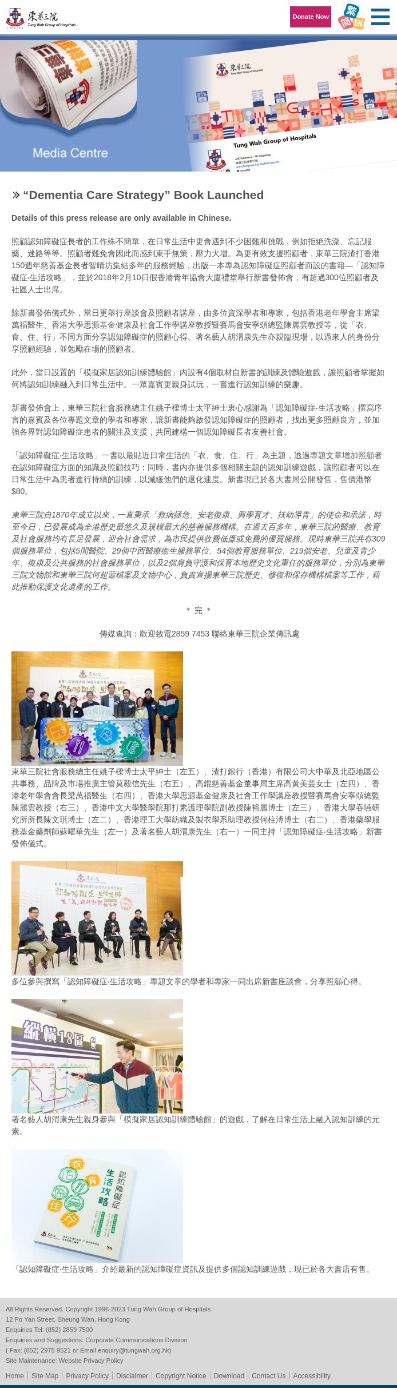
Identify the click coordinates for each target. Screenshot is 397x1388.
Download (229, 1376)
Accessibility (312, 1376)
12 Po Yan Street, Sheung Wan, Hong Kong (68, 1319)
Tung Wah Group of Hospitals (41, 21)
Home (15, 1376)
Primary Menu (380, 17)
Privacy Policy (87, 1376)
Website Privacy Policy (91, 1360)
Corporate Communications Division (136, 1340)
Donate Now (310, 16)
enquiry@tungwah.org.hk (133, 1350)
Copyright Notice (181, 1376)
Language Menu (351, 17)
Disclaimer (132, 1376)
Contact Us (268, 1376)
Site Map (44, 1376)
